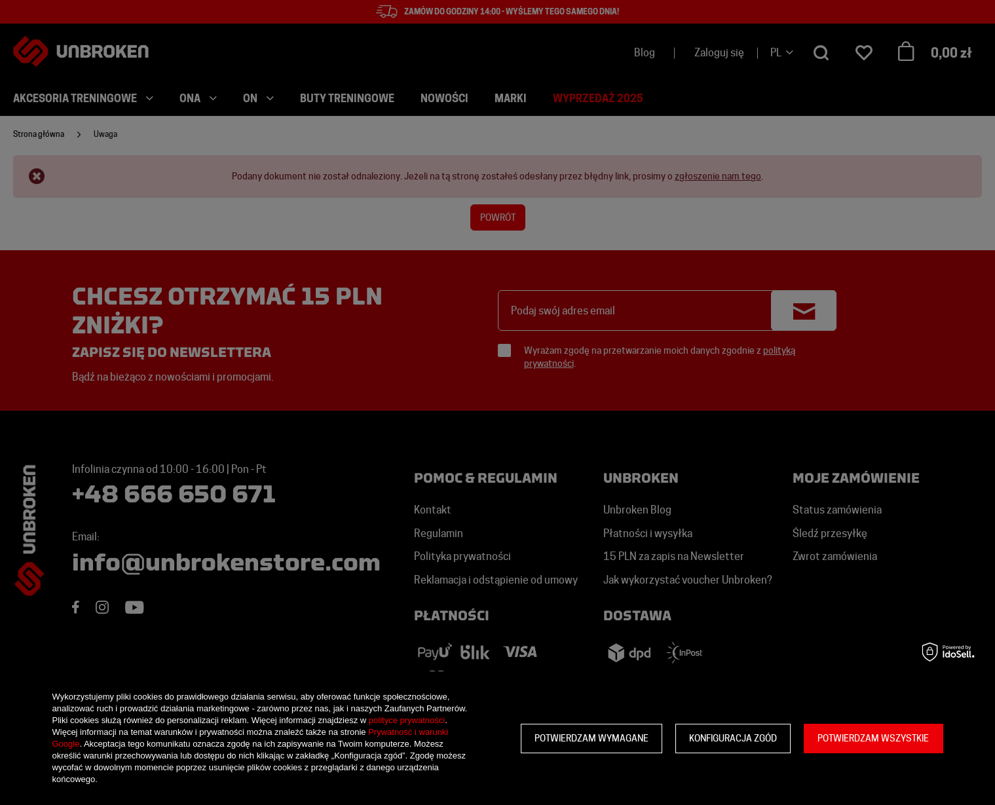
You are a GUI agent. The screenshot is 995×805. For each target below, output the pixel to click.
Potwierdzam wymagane (591, 738)
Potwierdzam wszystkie (873, 738)
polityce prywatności (407, 720)
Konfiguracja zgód (733, 738)
